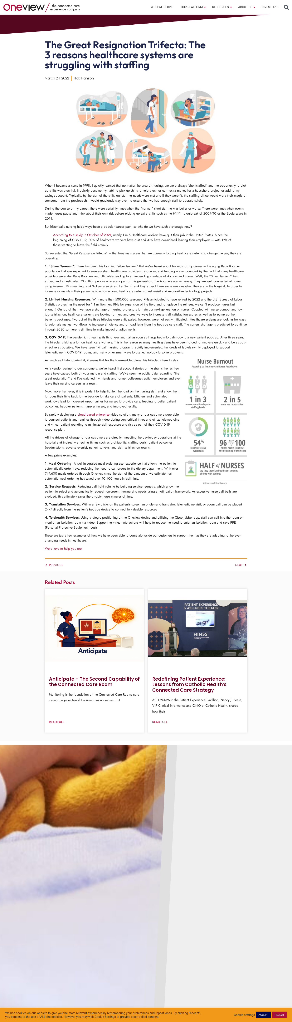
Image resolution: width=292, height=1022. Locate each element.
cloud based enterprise (94, 414)
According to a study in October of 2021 (82, 235)
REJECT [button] (279, 1014)
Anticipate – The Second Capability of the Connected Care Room (94, 682)
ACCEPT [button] (263, 1014)
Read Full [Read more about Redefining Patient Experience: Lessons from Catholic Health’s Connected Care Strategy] (160, 722)
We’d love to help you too (63, 548)
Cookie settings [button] (244, 1015)
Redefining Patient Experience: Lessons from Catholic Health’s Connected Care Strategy (189, 684)
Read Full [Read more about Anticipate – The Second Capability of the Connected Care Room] (56, 722)
